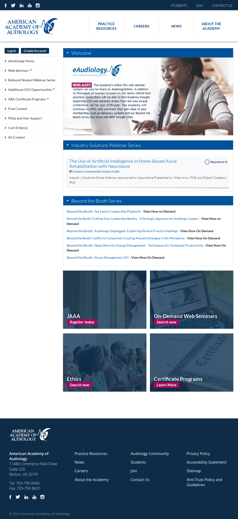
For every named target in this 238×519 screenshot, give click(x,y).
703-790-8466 (28, 483)
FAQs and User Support (25, 118)
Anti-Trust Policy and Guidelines (204, 482)
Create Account (35, 51)
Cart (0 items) (18, 128)
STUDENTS (179, 5)
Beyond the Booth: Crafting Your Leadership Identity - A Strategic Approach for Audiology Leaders (133, 218)
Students (138, 462)
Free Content (17, 109)
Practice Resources (106, 26)
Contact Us (140, 479)
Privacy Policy (198, 453)
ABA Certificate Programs (28, 99)
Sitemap (194, 470)
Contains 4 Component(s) (87, 171)
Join (134, 470)
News (176, 26)
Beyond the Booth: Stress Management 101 (98, 257)
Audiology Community (150, 453)
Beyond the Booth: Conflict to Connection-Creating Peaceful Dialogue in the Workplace (126, 238)
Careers (141, 26)
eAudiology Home (21, 61)
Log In (11, 51)
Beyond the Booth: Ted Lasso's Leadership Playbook (104, 211)
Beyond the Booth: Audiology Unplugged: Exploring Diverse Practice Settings (122, 231)
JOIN (199, 5)
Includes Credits (110, 171)
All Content (16, 137)
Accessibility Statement (206, 462)
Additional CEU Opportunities (31, 90)
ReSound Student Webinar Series (31, 80)
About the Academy (211, 26)
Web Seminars (20, 70)
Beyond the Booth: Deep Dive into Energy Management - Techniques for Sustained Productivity (135, 245)
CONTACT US (222, 5)
